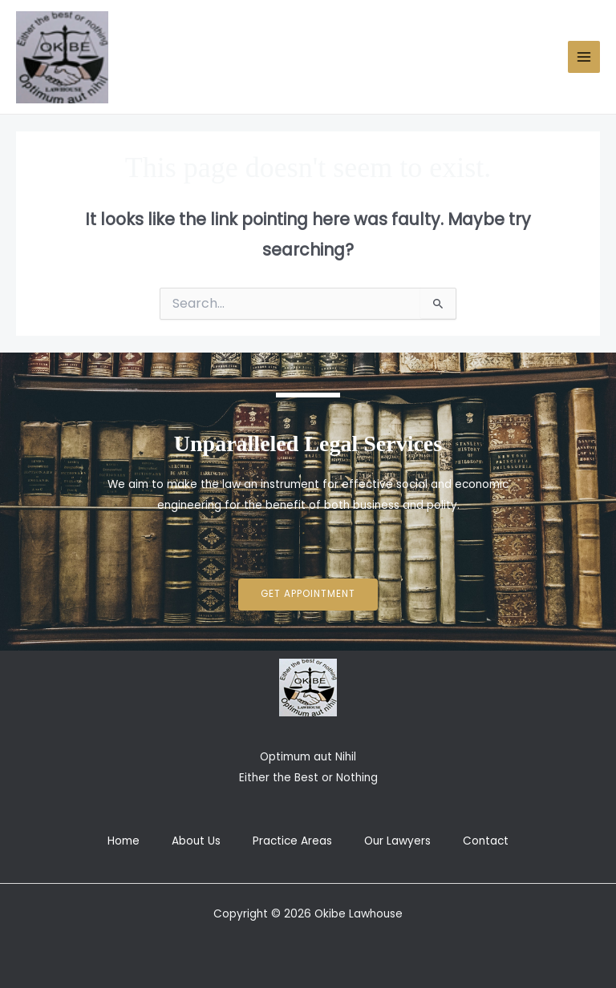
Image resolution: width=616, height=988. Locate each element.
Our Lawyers (397, 841)
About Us (196, 841)
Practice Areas (292, 841)
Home (123, 841)
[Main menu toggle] (584, 57)
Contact (486, 841)
